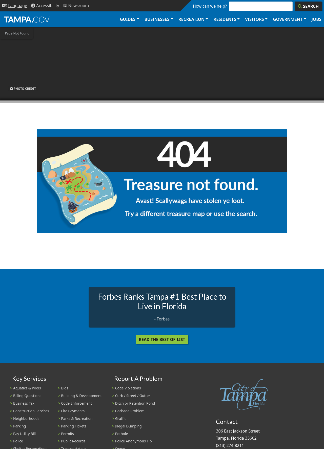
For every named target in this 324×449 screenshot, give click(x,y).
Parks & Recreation (76, 418)
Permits (67, 433)
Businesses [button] (157, 19)
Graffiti (121, 418)
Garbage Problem (130, 410)
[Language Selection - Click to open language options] (14, 5)
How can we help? (210, 6)
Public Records (73, 441)
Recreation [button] (191, 19)
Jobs (316, 19)
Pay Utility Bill (24, 433)
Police (18, 441)
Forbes (163, 319)
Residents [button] (225, 19)
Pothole (121, 433)
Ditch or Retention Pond (135, 403)
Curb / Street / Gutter (132, 395)
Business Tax (23, 403)
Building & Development (81, 395)
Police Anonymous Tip (133, 441)
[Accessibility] (45, 5)
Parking (19, 426)
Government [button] (287, 19)
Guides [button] (127, 19)
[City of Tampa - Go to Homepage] (27, 19)
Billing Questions (27, 395)
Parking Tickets (73, 426)
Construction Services (31, 410)
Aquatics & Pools (27, 388)
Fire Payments (73, 410)
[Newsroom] (76, 5)
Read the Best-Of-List (162, 339)
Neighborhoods (26, 418)
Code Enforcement (76, 403)
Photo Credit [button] (23, 88)
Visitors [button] (254, 19)
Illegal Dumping (128, 426)
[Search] (308, 6)
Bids (64, 388)
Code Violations (128, 388)
